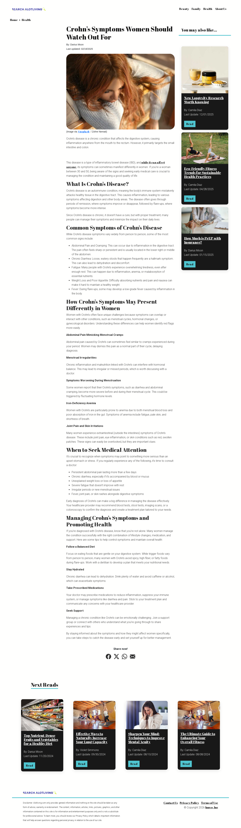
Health (207, 9)
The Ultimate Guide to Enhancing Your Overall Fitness (197, 738)
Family (196, 9)
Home (14, 20)
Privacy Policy (189, 803)
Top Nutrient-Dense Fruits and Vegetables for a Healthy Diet (41, 739)
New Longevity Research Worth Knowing (204, 100)
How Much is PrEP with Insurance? (202, 240)
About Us (220, 9)
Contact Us (171, 803)
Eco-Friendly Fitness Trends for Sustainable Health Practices (202, 172)
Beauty (184, 9)
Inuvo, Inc (211, 807)
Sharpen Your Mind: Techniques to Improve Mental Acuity (146, 738)
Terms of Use (209, 803)
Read (189, 124)
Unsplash (83, 131)
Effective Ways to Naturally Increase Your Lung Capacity (91, 738)
